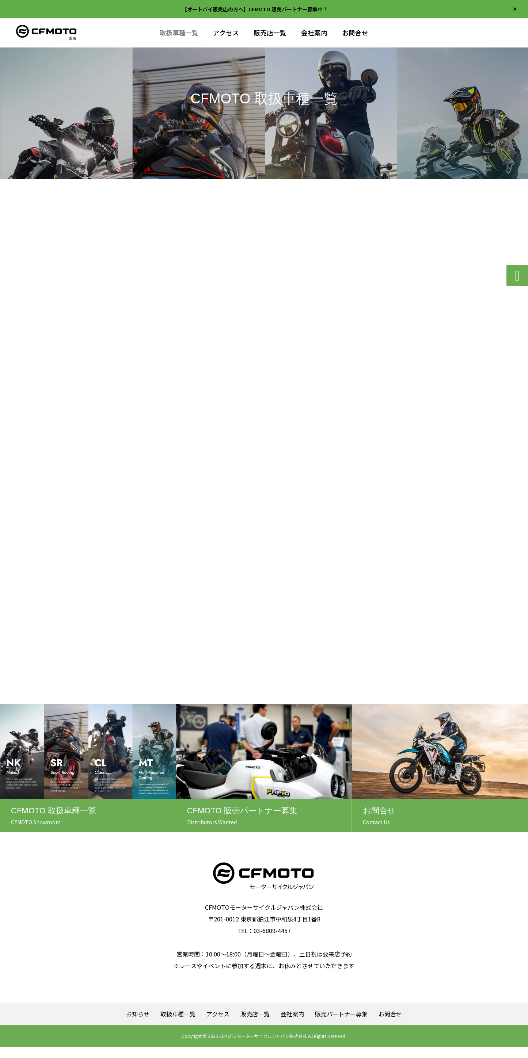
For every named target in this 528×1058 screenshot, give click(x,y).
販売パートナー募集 (341, 1025)
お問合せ (355, 32)
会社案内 (314, 32)
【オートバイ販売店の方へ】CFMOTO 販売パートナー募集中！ (255, 9)
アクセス (226, 32)
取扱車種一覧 (179, 32)
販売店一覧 (270, 32)
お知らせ (137, 1025)
